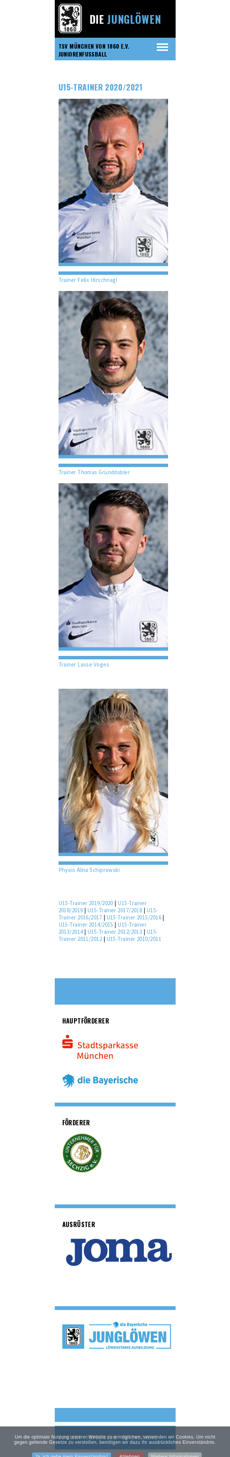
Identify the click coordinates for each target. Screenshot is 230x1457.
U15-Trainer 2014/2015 (86, 924)
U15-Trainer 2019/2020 (86, 903)
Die (125, 19)
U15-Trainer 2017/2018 (114, 910)
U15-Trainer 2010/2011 (134, 938)
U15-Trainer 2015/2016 (134, 917)
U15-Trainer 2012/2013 (114, 931)
